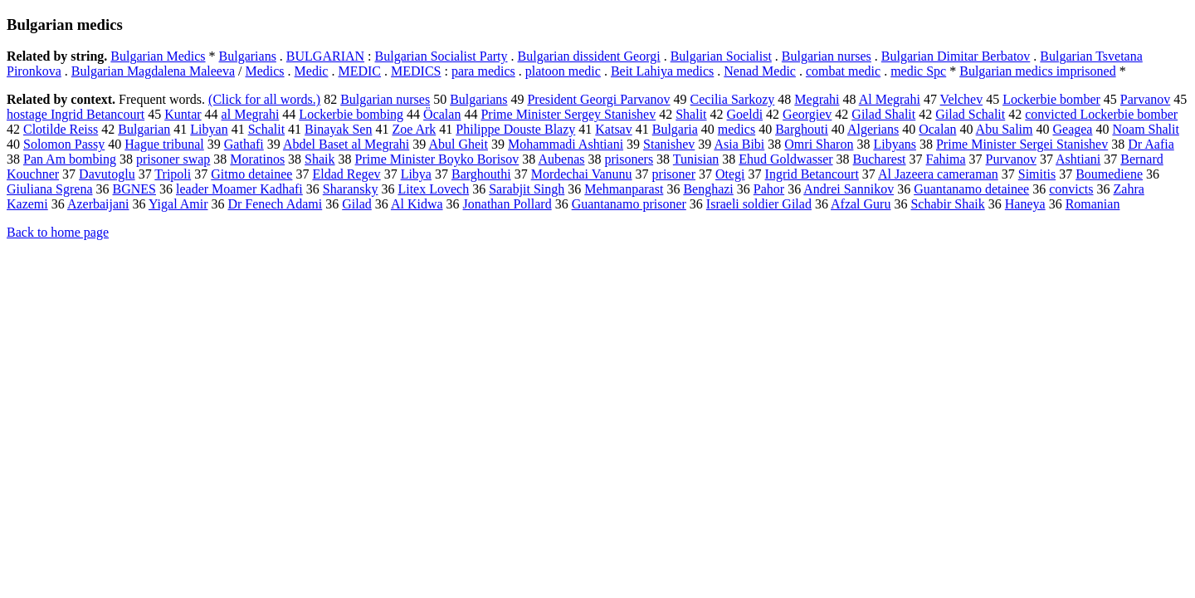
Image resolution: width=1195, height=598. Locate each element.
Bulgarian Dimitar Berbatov (956, 56)
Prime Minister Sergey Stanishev (568, 114)
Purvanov (1011, 159)
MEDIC (359, 71)
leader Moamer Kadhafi (239, 189)
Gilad (357, 204)
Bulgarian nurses (826, 56)
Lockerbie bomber (1051, 99)
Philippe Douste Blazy (515, 129)
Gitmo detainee (251, 174)
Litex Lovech (433, 189)
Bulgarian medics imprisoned (1037, 71)
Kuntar (182, 114)
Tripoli (172, 174)
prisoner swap (173, 159)
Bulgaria (675, 129)
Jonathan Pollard (507, 204)
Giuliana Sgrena (50, 189)
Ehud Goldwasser (785, 159)
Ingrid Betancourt (812, 174)
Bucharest (879, 159)
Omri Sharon (818, 144)
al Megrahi (251, 114)
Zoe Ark (414, 129)
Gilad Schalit (970, 114)
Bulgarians (247, 56)
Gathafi (244, 144)
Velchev (961, 99)
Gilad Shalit (883, 114)
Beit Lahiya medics (662, 71)
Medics (264, 71)
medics (736, 129)
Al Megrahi (889, 99)
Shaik (319, 159)
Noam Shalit (1145, 129)
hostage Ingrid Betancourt (75, 114)
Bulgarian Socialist (721, 56)
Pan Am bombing (69, 159)
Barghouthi (481, 174)
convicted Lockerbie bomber (1101, 114)
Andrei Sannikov (848, 189)
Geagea (1073, 129)
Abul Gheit (458, 144)
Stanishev (669, 144)
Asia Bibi (739, 144)
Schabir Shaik (947, 204)
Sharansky (350, 189)
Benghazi (708, 189)
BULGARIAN (325, 56)
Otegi (730, 174)
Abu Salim (1004, 129)
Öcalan (442, 114)
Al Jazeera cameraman (938, 174)
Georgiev (807, 114)
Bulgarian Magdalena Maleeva (153, 71)
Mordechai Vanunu (581, 174)
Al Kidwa (417, 204)
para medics (483, 71)
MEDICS (416, 71)
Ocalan (937, 129)
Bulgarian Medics (157, 56)
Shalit (691, 114)
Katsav (613, 129)
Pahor (769, 189)
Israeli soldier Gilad (759, 204)
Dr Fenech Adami (274, 204)
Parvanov (1145, 99)
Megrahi (816, 99)
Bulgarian (144, 129)
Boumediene (1109, 174)
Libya (416, 174)
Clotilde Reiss (60, 129)
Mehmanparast (623, 189)
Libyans (894, 144)
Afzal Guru (860, 204)
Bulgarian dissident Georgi (589, 56)
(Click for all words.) (264, 99)
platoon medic (563, 71)
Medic (312, 71)
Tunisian (696, 159)
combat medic (843, 71)
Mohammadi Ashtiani (565, 144)
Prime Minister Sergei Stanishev (1022, 144)
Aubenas (561, 159)
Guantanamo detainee (971, 189)
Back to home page (58, 232)
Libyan (208, 129)
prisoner (673, 174)
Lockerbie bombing (351, 114)
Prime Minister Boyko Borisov (437, 159)
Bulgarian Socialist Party (441, 56)
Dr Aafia (1151, 144)
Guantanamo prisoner (629, 204)
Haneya (1025, 204)
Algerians (873, 129)
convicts (1071, 189)
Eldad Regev (346, 174)
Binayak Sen (338, 129)
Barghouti (801, 129)
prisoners (628, 159)
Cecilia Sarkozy (732, 99)
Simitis (1037, 174)
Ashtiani (1078, 159)
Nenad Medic (760, 71)
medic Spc (918, 71)
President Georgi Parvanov (598, 99)
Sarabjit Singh (526, 189)
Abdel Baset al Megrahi (346, 144)
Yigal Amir (178, 204)
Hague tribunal (164, 144)
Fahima (946, 159)
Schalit (266, 129)
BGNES (134, 189)
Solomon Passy (64, 144)
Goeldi (745, 114)
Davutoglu (107, 174)
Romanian (1093, 204)
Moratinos (257, 159)
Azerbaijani (98, 204)
